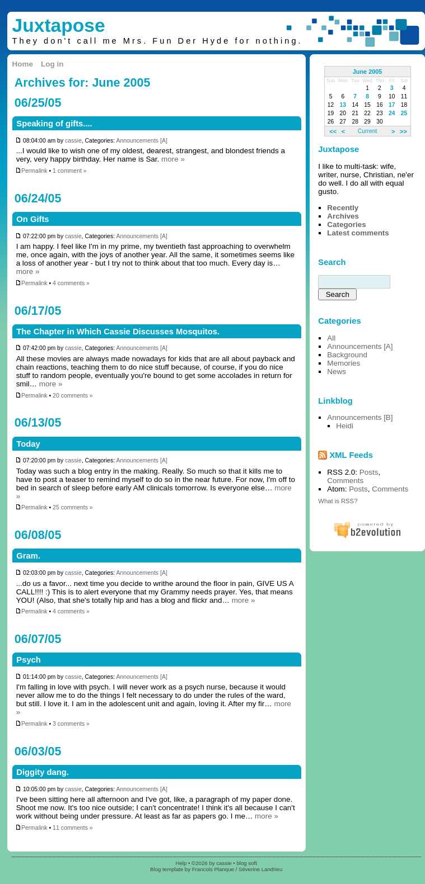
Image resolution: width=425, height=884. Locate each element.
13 (343, 105)
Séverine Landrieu (260, 869)
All (331, 338)
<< (333, 130)
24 (392, 113)
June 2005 (367, 71)
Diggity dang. (42, 772)
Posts (369, 472)
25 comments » (73, 507)
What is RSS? (337, 501)
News (336, 371)
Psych (28, 659)
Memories (343, 363)
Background (347, 355)
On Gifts (32, 219)
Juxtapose (58, 25)
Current (367, 131)
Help (181, 863)
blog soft (246, 863)
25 (404, 113)
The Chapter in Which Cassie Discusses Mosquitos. (117, 331)
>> (403, 130)
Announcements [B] (360, 417)
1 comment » (70, 171)
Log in (52, 64)
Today (28, 443)
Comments (345, 480)
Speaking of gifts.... (54, 123)
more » (173, 159)
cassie (73, 141)
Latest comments (358, 233)
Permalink (31, 171)
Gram (27, 555)
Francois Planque (213, 869)
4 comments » (71, 283)
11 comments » (73, 828)
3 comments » (71, 724)
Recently (342, 208)
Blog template (166, 869)
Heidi (344, 426)
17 (392, 105)
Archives (343, 216)
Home (22, 64)
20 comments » (73, 396)
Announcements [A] (141, 141)
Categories (346, 224)
